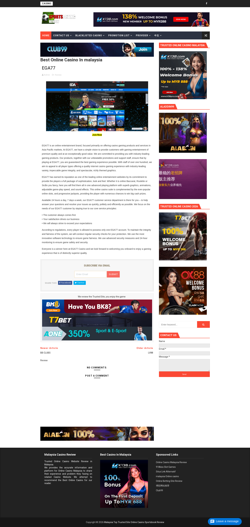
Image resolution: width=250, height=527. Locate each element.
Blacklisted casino (88, 35)
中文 (156, 35)
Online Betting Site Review (169, 481)
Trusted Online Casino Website (61, 461)
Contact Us (61, 35)
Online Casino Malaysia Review (171, 462)
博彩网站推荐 (162, 485)
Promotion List (119, 35)
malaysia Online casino (167, 476)
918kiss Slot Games (166, 467)
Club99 (159, 490)
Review (58, 75)
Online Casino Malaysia (70, 470)
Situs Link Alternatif (166, 471)
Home (45, 35)
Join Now (97, 135)
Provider (142, 35)
